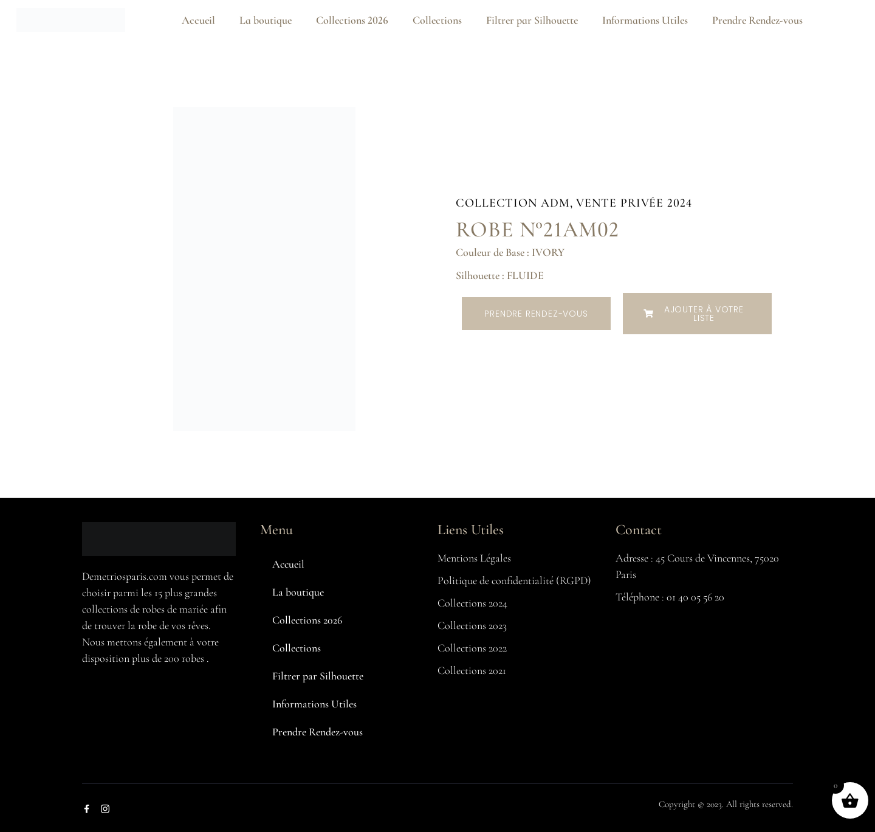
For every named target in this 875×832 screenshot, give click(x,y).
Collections (437, 20)
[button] (697, 313)
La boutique (265, 20)
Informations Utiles (645, 20)
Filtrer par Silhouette (532, 20)
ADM (555, 203)
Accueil (198, 20)
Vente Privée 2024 (633, 203)
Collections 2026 (352, 20)
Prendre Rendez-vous (757, 20)
